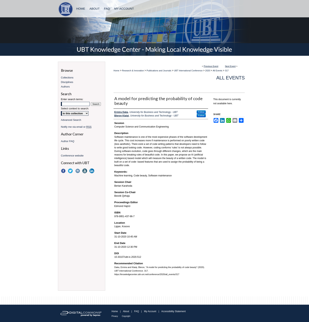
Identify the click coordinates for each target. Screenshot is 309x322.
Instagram (78, 170)
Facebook (63, 170)
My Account (150, 311)
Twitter (71, 170)
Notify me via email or (76, 126)
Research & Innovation (133, 70)
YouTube (85, 170)
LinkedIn (92, 170)
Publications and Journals (159, 70)
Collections (67, 77)
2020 (208, 70)
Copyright (126, 316)
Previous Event (211, 66)
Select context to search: (75, 108)
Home (116, 70)
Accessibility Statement (173, 311)
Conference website (72, 155)
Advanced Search (71, 119)
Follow (201, 112)
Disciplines (67, 82)
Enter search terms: (72, 99)
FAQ (136, 311)
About (126, 311)
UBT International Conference (188, 70)
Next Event (230, 66)
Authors (65, 86)
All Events (218, 70)
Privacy (115, 316)
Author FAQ (67, 141)
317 (227, 70)
